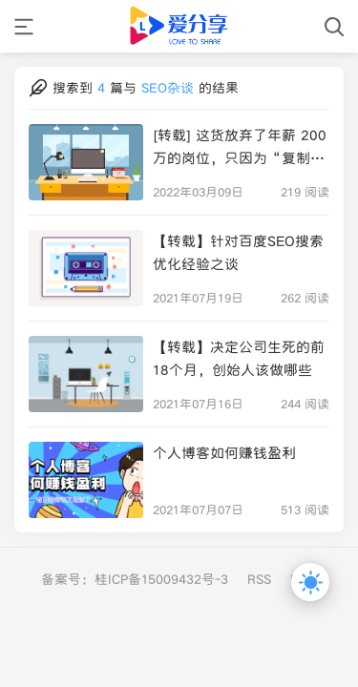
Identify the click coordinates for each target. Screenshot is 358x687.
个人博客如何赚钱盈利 (224, 453)
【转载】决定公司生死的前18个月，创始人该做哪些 (239, 358)
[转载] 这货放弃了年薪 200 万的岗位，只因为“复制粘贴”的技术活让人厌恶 (239, 148)
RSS (259, 579)
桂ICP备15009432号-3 (161, 579)
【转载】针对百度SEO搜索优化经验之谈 (238, 252)
